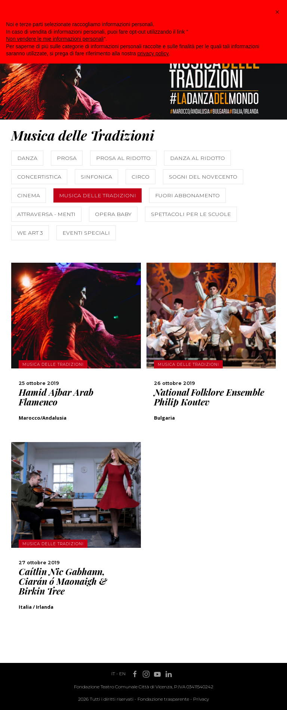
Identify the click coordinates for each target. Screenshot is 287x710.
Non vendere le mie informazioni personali (55, 39)
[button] (277, 12)
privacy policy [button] (153, 53)
